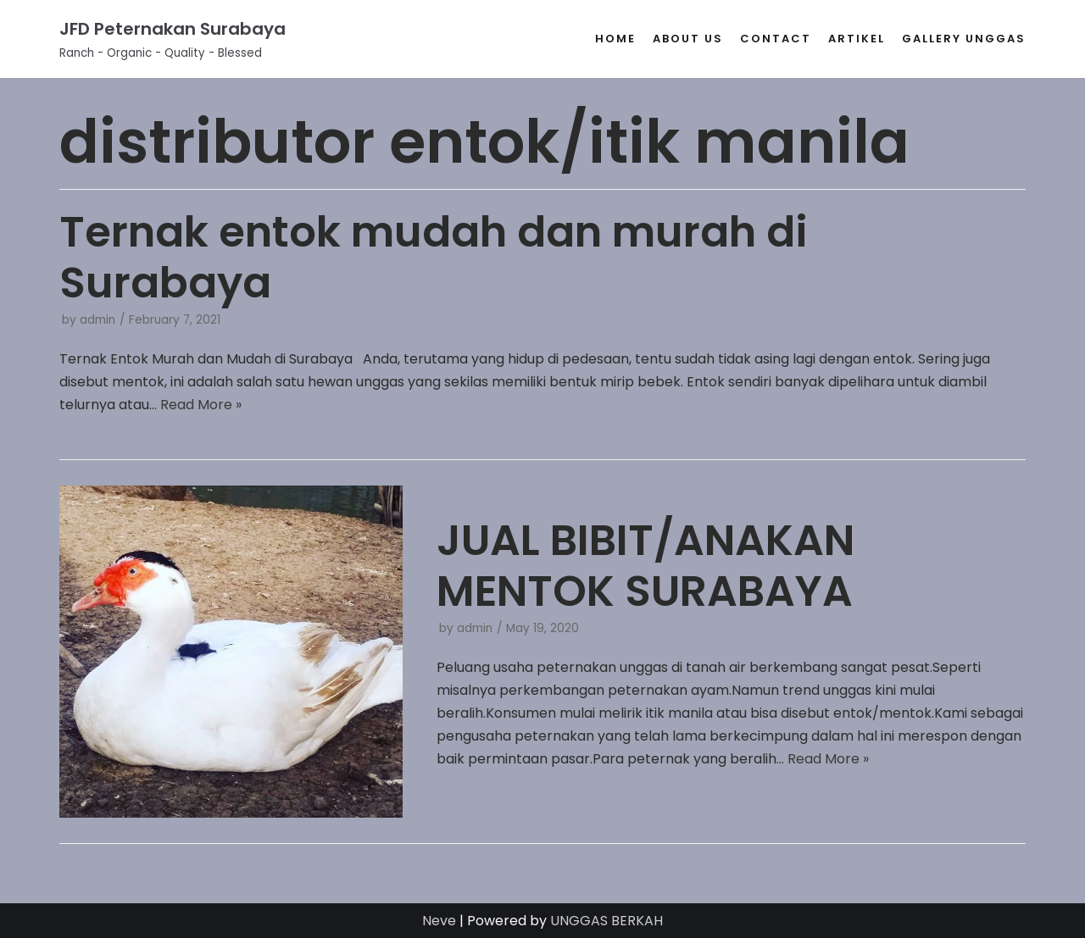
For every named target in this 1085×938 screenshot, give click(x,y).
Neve (439, 920)
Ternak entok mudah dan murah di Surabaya (433, 258)
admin (97, 320)
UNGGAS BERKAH (606, 920)
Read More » (201, 404)
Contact (775, 39)
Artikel (856, 39)
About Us (688, 39)
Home (615, 39)
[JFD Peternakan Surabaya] (172, 39)
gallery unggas (964, 39)
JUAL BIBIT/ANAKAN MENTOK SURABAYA (645, 566)
